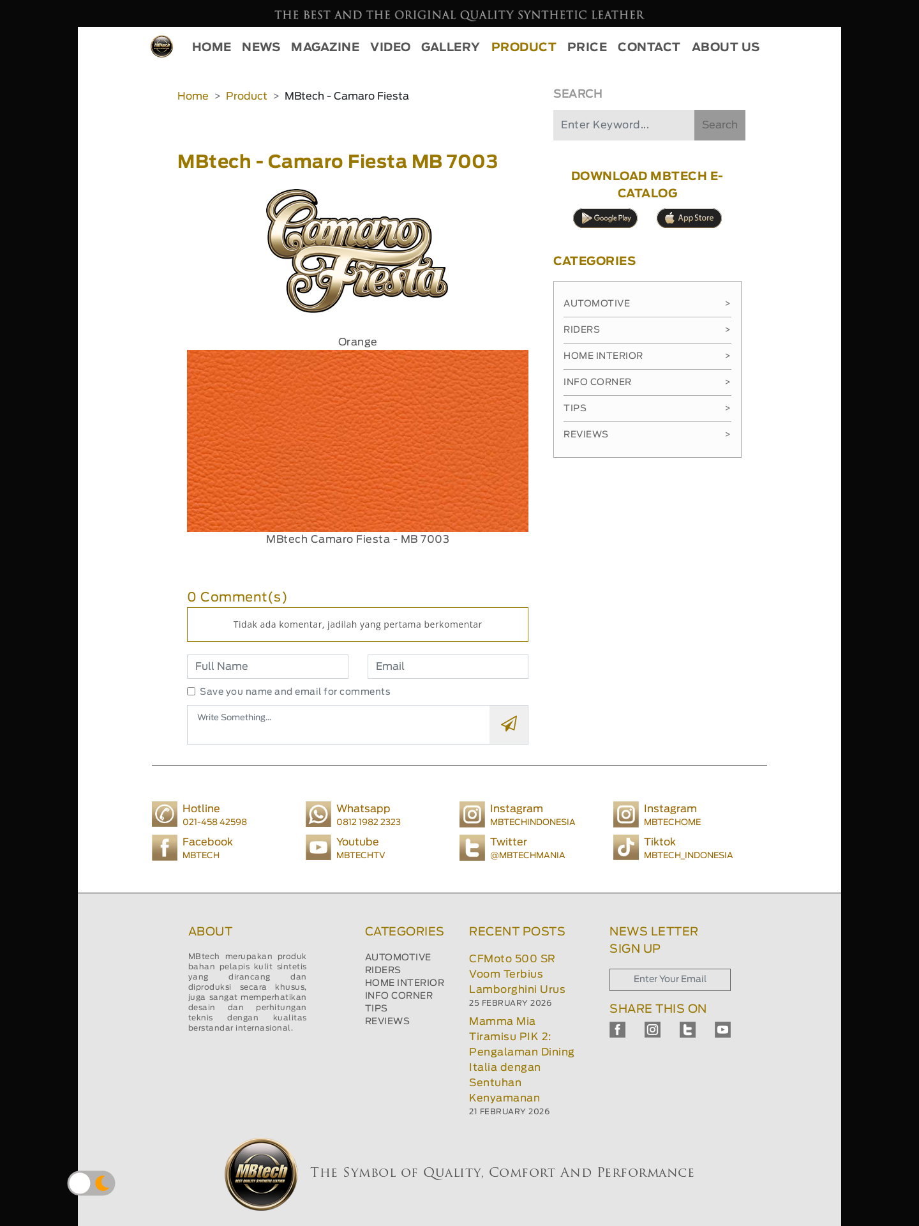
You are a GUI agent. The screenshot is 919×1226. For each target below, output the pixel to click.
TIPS (376, 1008)
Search (720, 125)
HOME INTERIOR (405, 983)
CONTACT (649, 48)
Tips (647, 408)
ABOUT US (726, 48)
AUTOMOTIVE (398, 957)
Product (246, 96)
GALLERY (451, 48)
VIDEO (390, 48)
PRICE (587, 48)
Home (193, 96)
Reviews (647, 435)
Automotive (647, 304)
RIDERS (383, 970)
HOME (212, 48)
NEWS (261, 48)
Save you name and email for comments (295, 692)
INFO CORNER (399, 996)
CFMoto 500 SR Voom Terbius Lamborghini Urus (517, 974)
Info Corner (647, 382)
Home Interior (647, 356)
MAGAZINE (325, 48)
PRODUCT (524, 48)
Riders (647, 330)
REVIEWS (387, 1021)
